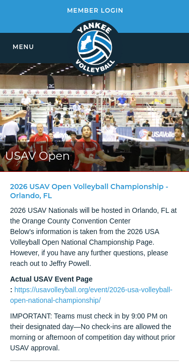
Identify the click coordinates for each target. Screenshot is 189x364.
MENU (23, 47)
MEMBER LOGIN (95, 10)
